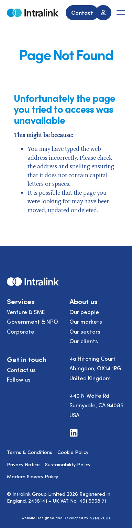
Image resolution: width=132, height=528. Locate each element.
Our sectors (84, 331)
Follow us (19, 379)
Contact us (21, 369)
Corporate (20, 331)
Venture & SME (26, 311)
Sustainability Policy (67, 464)
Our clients (83, 341)
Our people (84, 311)
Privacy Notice (23, 464)
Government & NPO (32, 321)
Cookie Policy (72, 451)
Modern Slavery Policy (32, 476)
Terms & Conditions (29, 451)
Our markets (85, 321)
